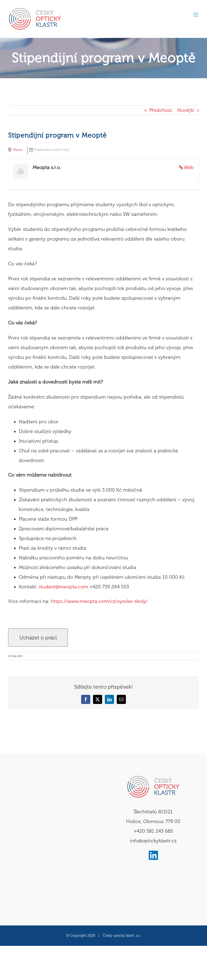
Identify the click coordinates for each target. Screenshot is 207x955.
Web (189, 167)
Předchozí (160, 110)
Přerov (17, 150)
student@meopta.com (63, 587)
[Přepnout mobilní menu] (196, 14)
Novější (185, 110)
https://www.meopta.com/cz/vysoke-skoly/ (99, 601)
